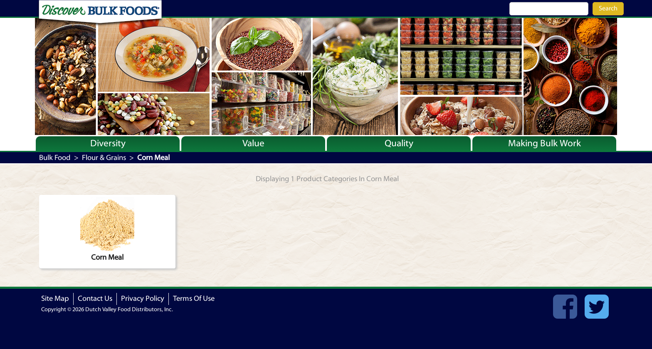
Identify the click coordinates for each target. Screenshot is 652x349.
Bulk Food (55, 157)
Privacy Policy (142, 298)
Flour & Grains (104, 157)
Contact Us (95, 298)
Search (608, 8)
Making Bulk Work (544, 143)
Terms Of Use (194, 298)
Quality (399, 143)
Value (253, 143)
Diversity (108, 143)
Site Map (55, 298)
